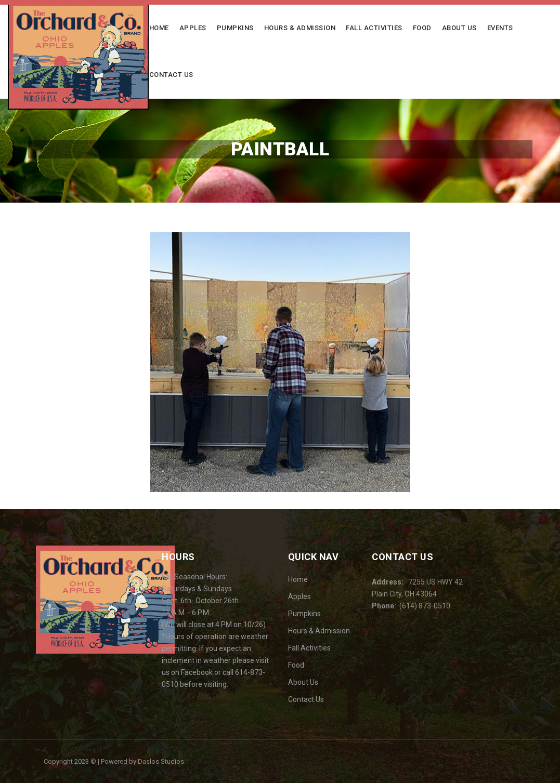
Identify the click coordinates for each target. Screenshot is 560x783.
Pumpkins (235, 28)
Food (422, 28)
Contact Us (171, 74)
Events (500, 28)
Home (159, 28)
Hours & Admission (300, 28)
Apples (192, 28)
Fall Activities (374, 28)
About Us (459, 28)
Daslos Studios (161, 761)
